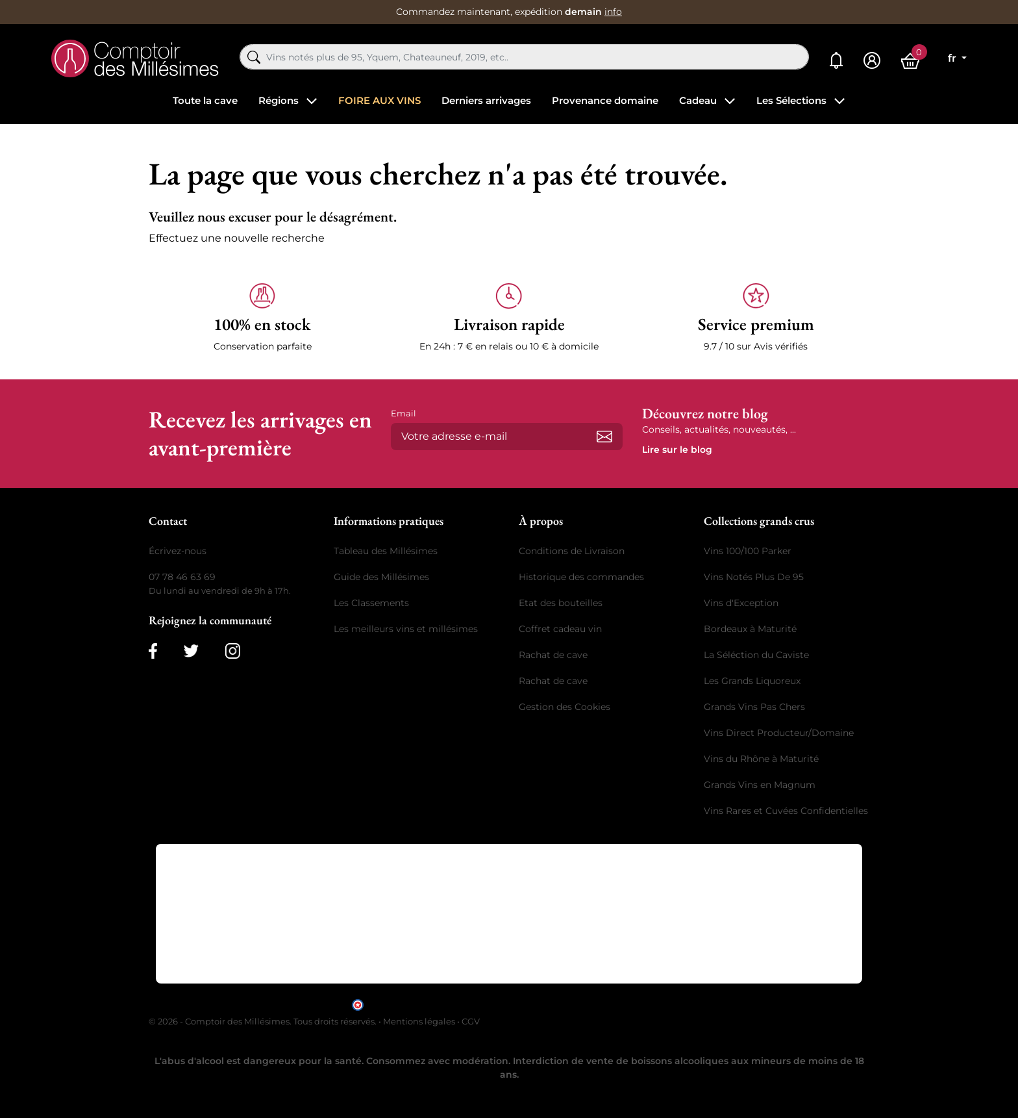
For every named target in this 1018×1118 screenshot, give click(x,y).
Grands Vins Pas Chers (754, 707)
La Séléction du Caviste (756, 655)
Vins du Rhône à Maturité (761, 759)
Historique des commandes (581, 577)
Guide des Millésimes (381, 577)
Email (403, 413)
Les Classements (371, 603)
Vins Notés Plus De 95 (754, 577)
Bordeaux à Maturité (750, 629)
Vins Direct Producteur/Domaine (779, 733)
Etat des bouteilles (560, 603)
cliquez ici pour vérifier (620, 1004)
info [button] (613, 12)
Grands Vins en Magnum (759, 785)
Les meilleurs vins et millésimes (406, 629)
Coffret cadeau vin (560, 629)
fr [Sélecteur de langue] (953, 58)
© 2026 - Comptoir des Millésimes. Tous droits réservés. (264, 1021)
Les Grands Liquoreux (752, 681)
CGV (471, 1021)
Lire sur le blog (677, 449)
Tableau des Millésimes (386, 551)
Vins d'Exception (741, 603)
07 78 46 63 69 (182, 577)
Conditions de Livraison (572, 551)
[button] (262, 318)
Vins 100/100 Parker (747, 551)
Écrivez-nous (177, 551)
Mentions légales (419, 1021)
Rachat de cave (553, 655)
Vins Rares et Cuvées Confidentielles (786, 811)
